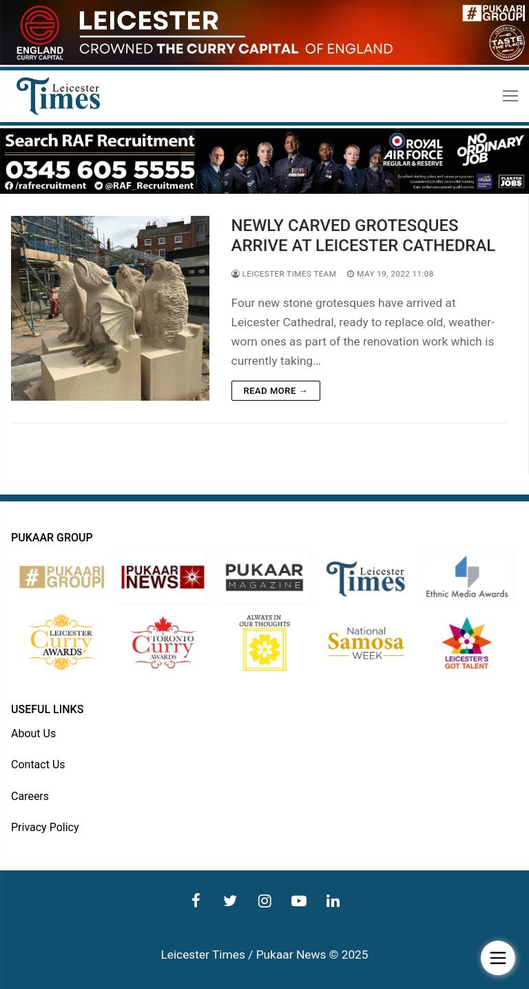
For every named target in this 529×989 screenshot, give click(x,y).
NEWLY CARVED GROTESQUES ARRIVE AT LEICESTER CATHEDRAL (363, 235)
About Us (33, 733)
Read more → (276, 391)
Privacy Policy (45, 827)
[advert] (264, 61)
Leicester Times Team (284, 274)
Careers (30, 796)
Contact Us (38, 764)
